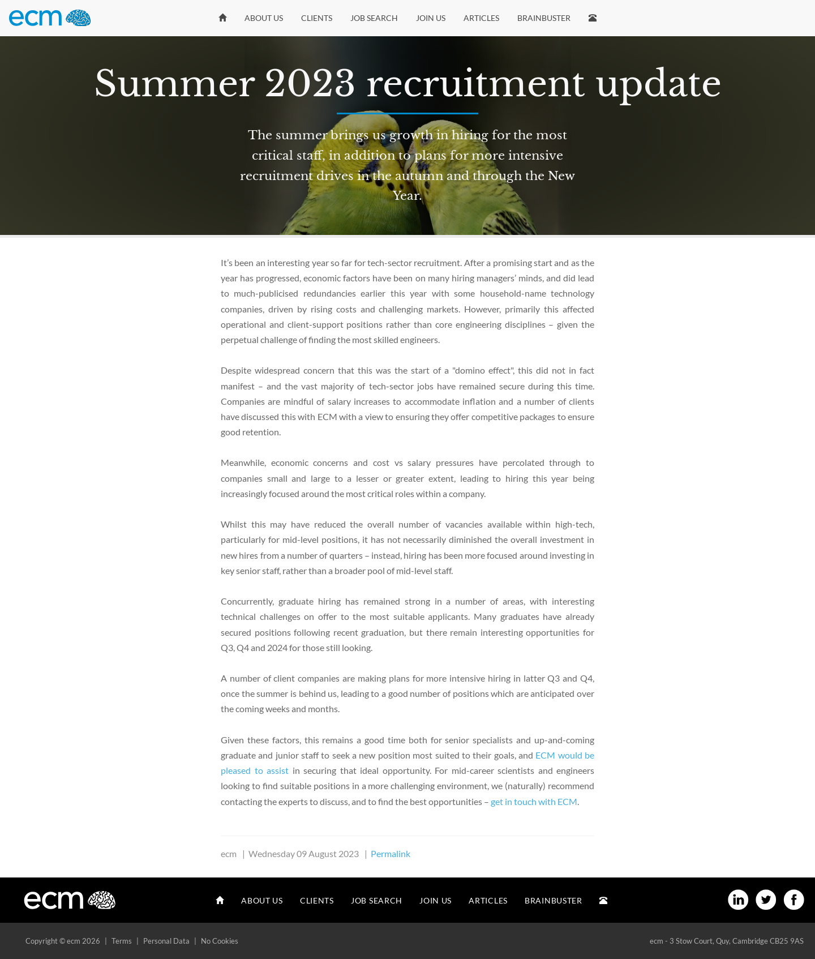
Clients (316, 18)
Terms (121, 940)
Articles (481, 18)
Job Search (374, 18)
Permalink (390, 853)
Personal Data (166, 940)
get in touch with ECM (534, 801)
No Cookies (219, 940)
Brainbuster (543, 18)
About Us (263, 18)
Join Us (430, 18)
